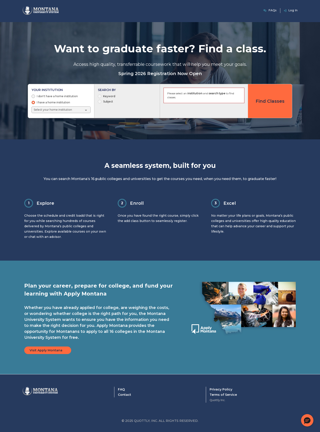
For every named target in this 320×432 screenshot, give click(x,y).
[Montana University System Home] (40, 395)
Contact (124, 395)
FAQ (121, 389)
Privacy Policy (221, 389)
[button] (307, 420)
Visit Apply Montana (46, 350)
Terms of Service (223, 395)
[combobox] (61, 110)
